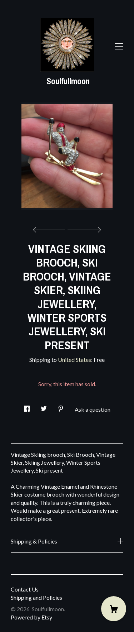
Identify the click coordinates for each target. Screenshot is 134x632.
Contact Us (25, 589)
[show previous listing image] (51, 228)
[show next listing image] (83, 228)
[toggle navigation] (119, 46)
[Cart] (113, 608)
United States (74, 359)
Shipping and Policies (36, 597)
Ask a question (92, 409)
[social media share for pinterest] (61, 406)
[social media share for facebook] (27, 406)
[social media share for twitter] (44, 406)
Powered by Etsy (31, 617)
